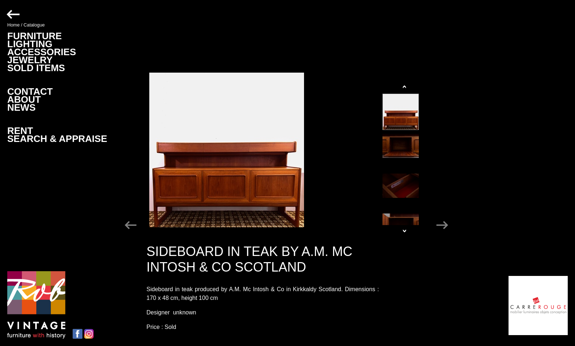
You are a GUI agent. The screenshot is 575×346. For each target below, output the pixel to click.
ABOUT (24, 99)
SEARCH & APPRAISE (57, 138)
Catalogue (34, 25)
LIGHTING (29, 43)
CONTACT (30, 91)
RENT (20, 130)
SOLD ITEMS (36, 67)
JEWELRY (30, 59)
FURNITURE (34, 35)
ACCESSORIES (41, 51)
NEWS (21, 107)
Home (13, 25)
